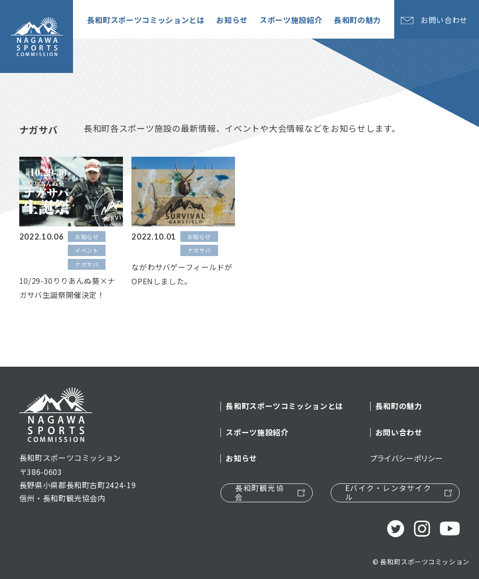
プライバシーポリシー (406, 458)
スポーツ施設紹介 (257, 432)
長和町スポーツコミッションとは (284, 406)
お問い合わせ (398, 432)
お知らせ (241, 458)
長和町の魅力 (398, 406)
